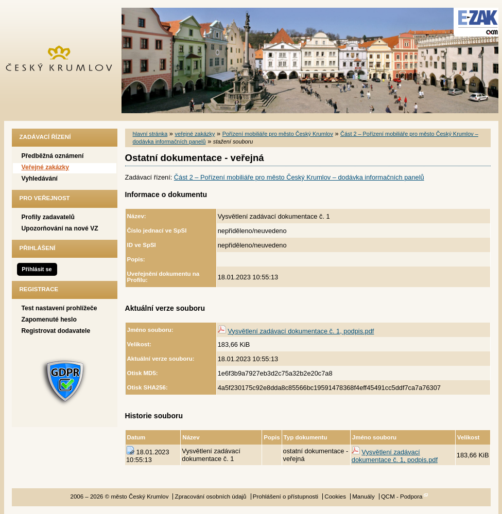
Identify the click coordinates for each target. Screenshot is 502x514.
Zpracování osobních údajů (211, 496)
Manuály (363, 496)
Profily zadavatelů (48, 217)
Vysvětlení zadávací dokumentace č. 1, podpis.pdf (301, 331)
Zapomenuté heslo (49, 319)
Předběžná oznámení (53, 155)
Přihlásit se (36, 269)
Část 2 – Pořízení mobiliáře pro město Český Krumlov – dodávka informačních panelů (299, 177)
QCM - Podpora (402, 496)
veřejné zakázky (195, 134)
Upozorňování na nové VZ (60, 228)
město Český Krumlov (64, 60)
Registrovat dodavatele (56, 330)
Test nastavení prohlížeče (59, 308)
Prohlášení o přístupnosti (285, 496)
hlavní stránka (150, 134)
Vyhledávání (40, 178)
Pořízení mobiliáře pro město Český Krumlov (277, 134)
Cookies (335, 496)
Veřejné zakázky (46, 167)
